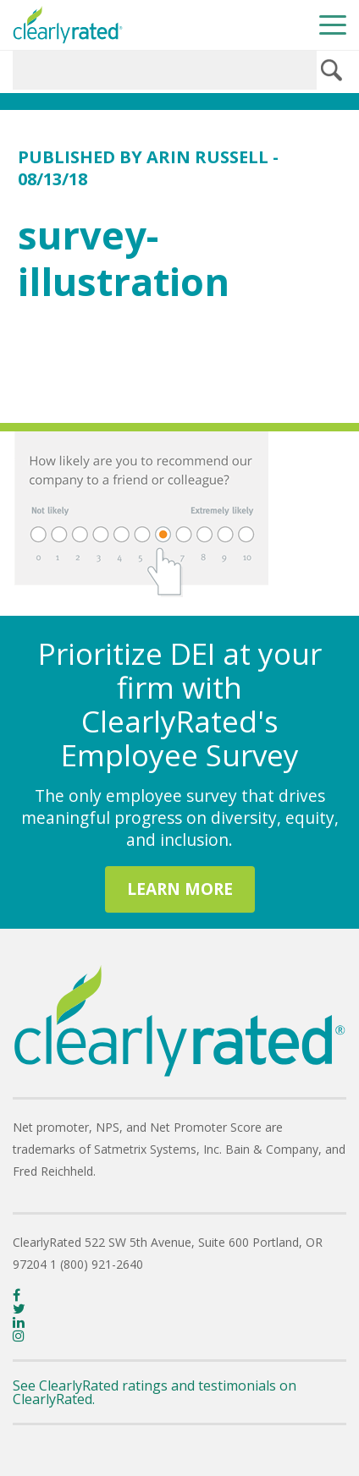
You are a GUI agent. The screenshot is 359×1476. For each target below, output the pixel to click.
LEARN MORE (180, 888)
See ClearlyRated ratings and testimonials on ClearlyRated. (154, 1392)
